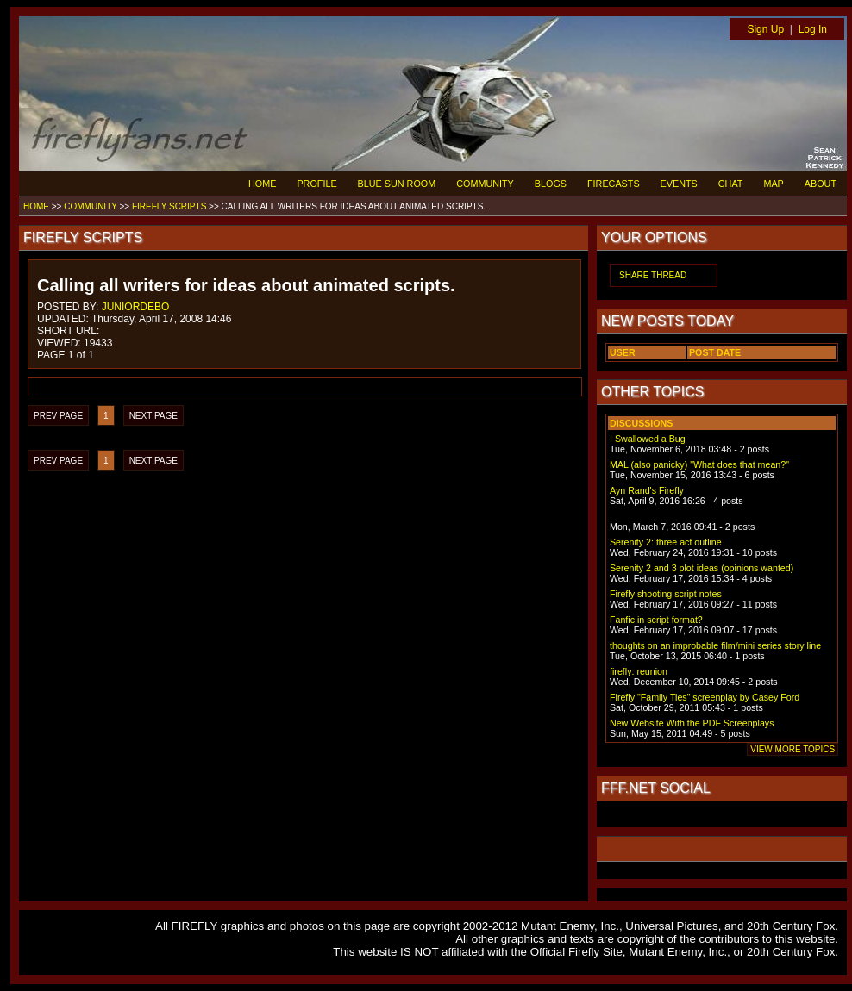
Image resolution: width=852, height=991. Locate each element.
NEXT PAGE (153, 416)
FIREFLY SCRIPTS (169, 206)
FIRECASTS (613, 183)
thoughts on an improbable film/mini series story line (715, 645)
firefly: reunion (638, 671)
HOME (262, 183)
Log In (813, 29)
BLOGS (551, 183)
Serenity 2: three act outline (666, 542)
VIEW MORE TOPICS (792, 749)
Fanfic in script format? (656, 619)
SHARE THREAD (652, 275)
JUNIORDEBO (136, 307)
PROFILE (316, 183)
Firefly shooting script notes (666, 594)
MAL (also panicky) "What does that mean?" (699, 464)
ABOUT (820, 183)
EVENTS (679, 183)
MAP (773, 183)
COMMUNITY (485, 183)
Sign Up (765, 29)
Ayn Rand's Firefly (647, 490)
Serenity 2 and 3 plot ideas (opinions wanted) (701, 568)
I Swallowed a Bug (648, 438)
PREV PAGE (58, 416)
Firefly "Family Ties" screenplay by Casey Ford (704, 697)
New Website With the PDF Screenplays (692, 723)
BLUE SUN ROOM (397, 183)
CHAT (730, 183)
